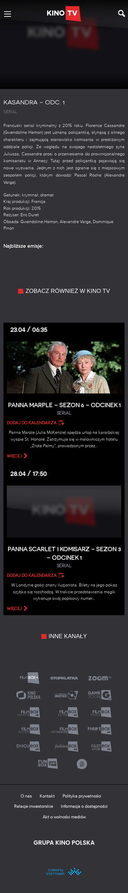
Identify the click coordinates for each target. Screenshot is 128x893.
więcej (14, 456)
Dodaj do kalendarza (32, 422)
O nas (26, 796)
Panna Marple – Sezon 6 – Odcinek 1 (64, 409)
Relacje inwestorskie (33, 806)
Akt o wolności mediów (64, 817)
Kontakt (47, 796)
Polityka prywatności (81, 796)
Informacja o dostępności (84, 806)
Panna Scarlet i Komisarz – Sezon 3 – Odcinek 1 (64, 557)
